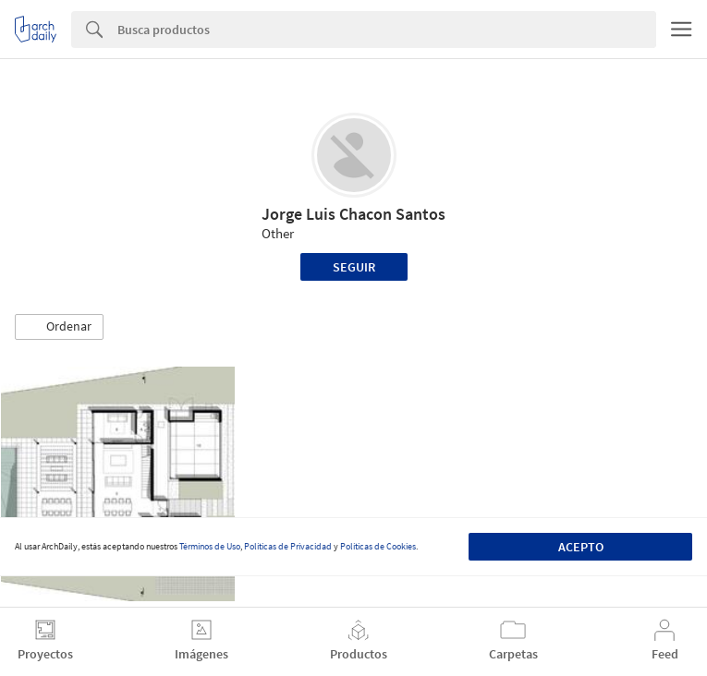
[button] (59, 327)
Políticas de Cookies (378, 546)
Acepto (580, 546)
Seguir (354, 267)
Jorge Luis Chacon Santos (353, 213)
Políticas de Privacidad (288, 546)
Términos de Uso (209, 546)
